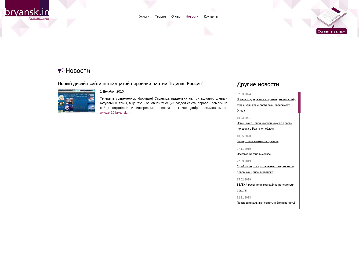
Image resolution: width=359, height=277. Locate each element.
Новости (192, 16)
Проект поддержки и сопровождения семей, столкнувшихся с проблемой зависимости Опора (266, 105)
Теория (160, 16)
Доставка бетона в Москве (254, 154)
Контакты (211, 16)
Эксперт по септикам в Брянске (258, 141)
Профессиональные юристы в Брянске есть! (266, 202)
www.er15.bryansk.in (115, 112)
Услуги (144, 16)
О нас (175, 16)
